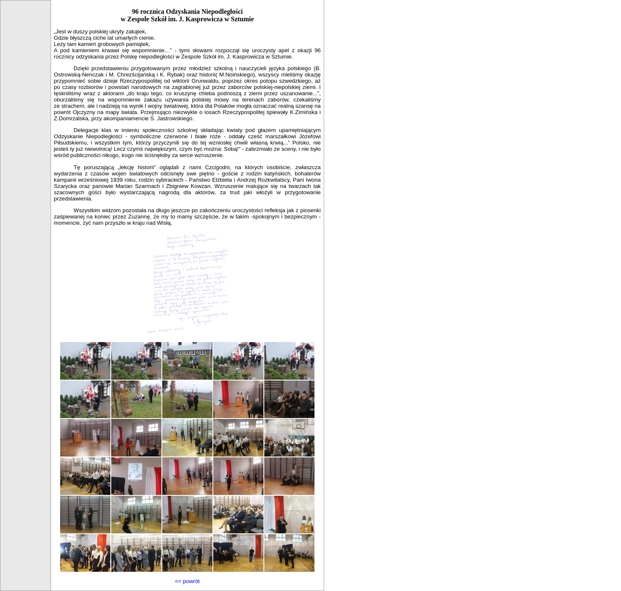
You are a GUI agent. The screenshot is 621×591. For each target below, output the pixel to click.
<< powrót (187, 581)
